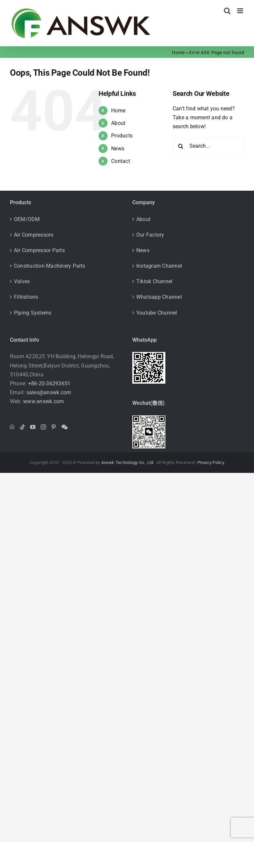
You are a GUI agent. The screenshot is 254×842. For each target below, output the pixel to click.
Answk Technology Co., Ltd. (128, 462)
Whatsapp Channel (159, 297)
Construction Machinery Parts (49, 266)
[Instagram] (43, 427)
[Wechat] (64, 427)
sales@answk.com (48, 392)
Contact (120, 161)
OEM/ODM (27, 219)
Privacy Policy (210, 462)
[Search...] (208, 146)
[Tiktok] (22, 427)
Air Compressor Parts (39, 250)
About (118, 123)
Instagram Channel (159, 266)
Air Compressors (34, 235)
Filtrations (26, 297)
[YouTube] (32, 427)
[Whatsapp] (12, 427)
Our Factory (150, 235)
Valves (22, 281)
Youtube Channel (156, 313)
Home (178, 52)
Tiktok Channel (154, 281)
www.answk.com (43, 401)
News (117, 148)
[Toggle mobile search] (227, 10)
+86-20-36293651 (49, 383)
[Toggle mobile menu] (240, 10)
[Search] (181, 146)
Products (122, 136)
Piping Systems (32, 313)
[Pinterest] (53, 427)
